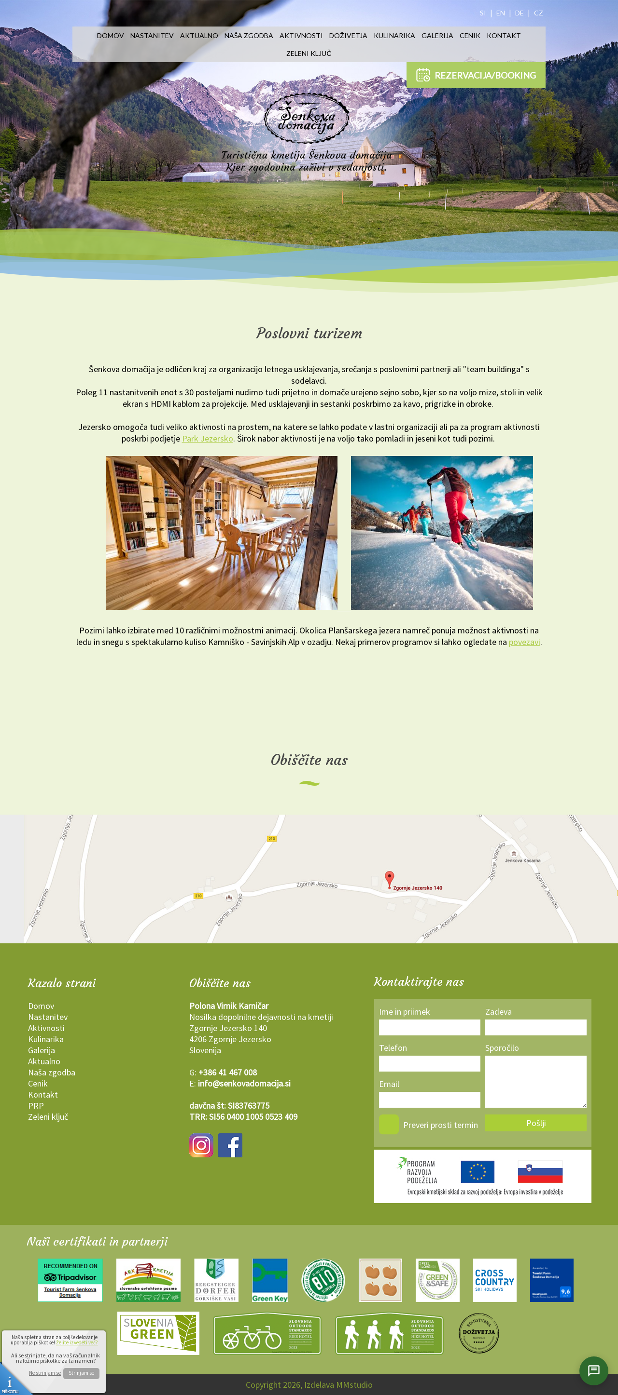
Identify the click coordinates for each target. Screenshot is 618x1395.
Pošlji (536, 1122)
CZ (538, 13)
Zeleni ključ (308, 53)
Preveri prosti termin (440, 1124)
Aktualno (199, 35)
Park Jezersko (207, 438)
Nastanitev (152, 35)
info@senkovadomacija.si (244, 1083)
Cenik (470, 35)
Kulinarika (394, 35)
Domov (110, 35)
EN (500, 13)
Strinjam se (81, 1372)
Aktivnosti (301, 35)
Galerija (437, 35)
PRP (36, 1105)
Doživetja (348, 35)
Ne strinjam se (45, 1373)
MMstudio (354, 1384)
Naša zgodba (249, 35)
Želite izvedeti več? (77, 1342)
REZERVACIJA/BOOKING (476, 74)
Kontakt (504, 35)
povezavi (524, 641)
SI (483, 13)
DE (519, 13)
